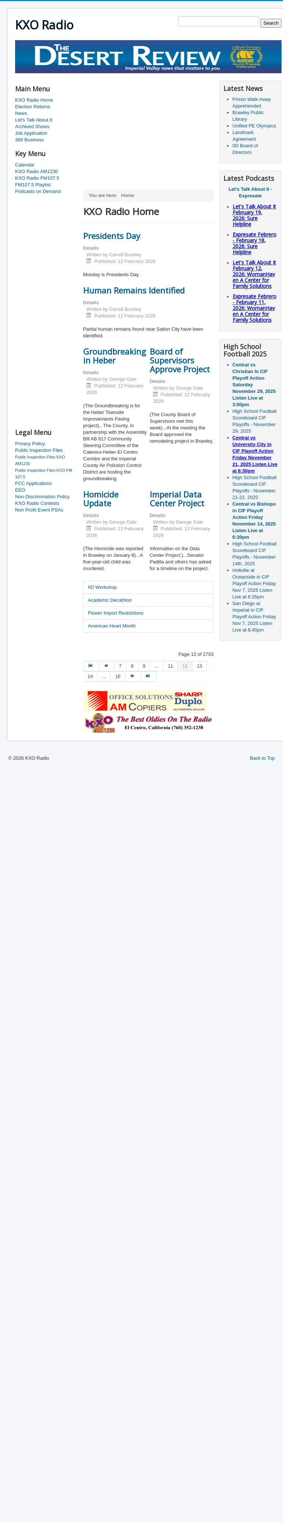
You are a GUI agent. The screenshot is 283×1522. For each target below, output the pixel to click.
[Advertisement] (44, 311)
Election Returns (32, 106)
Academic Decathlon (110, 600)
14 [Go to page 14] (90, 676)
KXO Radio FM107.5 (37, 178)
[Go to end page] (148, 676)
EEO (20, 490)
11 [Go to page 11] (170, 666)
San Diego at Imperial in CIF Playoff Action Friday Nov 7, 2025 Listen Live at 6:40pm (254, 617)
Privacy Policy (30, 443)
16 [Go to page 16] (117, 676)
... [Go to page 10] (157, 666)
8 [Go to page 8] (132, 666)
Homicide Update (100, 499)
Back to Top (262, 758)
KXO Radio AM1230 (36, 171)
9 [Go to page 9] (144, 666)
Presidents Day (111, 235)
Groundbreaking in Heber (114, 356)
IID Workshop (102, 587)
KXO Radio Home (34, 100)
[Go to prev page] (106, 666)
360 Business (29, 140)
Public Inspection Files (39, 450)
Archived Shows (32, 126)
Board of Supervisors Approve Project (180, 360)
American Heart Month (112, 626)
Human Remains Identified (134, 290)
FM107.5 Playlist (32, 184)
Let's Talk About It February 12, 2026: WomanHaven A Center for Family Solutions (254, 274)
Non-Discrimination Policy (42, 496)
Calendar (25, 165)
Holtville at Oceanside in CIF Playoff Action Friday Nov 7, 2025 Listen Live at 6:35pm (254, 583)
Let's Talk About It (33, 120)
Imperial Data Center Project (177, 499)
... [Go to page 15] (104, 676)
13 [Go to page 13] (199, 666)
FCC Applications (33, 483)
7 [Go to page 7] (120, 666)
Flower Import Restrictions (116, 613)
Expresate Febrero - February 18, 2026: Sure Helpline (254, 243)
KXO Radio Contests (37, 503)
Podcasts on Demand (38, 191)
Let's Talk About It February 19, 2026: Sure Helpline (254, 215)
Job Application (31, 133)
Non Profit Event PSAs (39, 510)
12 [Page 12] (184, 666)
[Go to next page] (133, 676)
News (21, 113)
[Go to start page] (91, 666)
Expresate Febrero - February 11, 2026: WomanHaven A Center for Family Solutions (254, 308)
